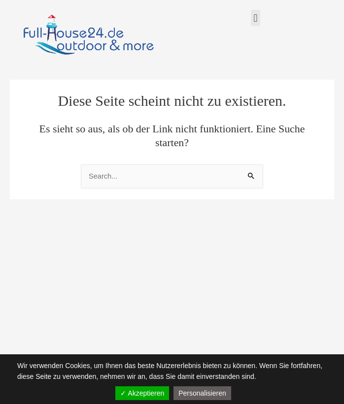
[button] (255, 18)
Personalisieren (202, 393)
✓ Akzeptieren (142, 393)
